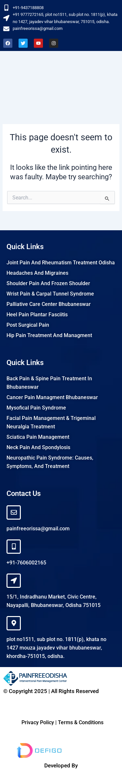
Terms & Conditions (80, 722)
